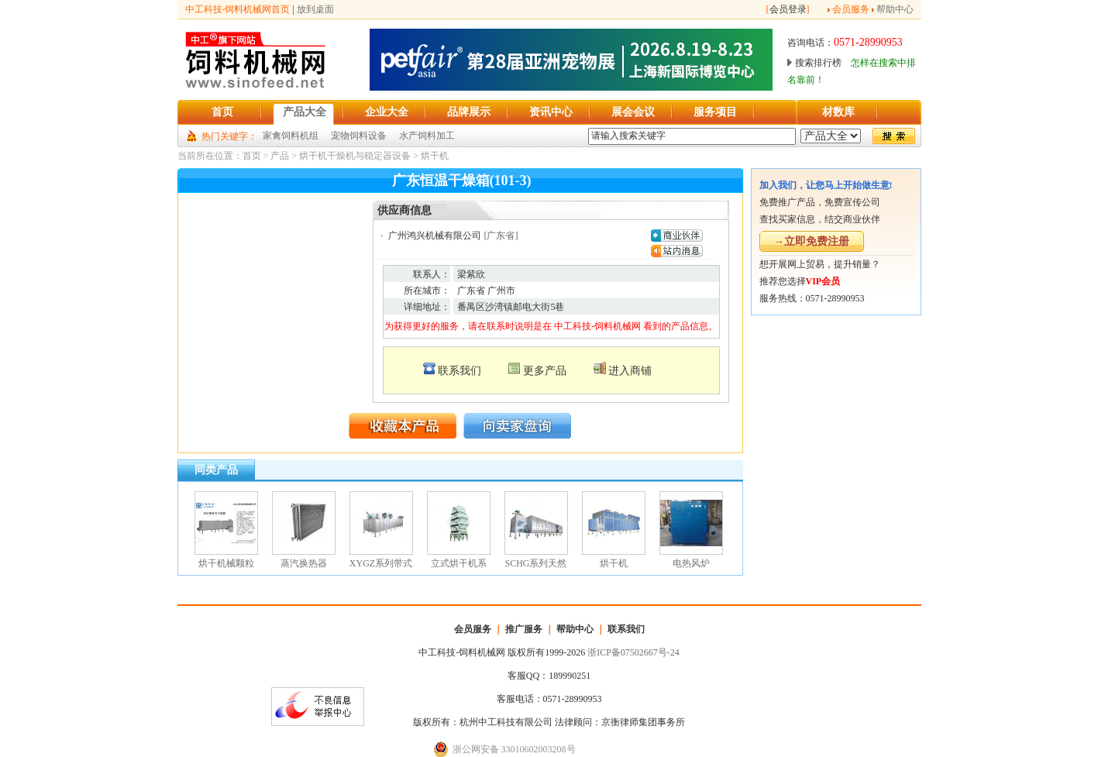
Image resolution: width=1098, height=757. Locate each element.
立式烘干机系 (459, 563)
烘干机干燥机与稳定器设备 (355, 155)
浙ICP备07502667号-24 (633, 652)
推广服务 (523, 629)
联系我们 (459, 371)
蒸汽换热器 (304, 563)
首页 (252, 155)
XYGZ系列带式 (380, 563)
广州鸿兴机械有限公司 (434, 235)
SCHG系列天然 (535, 563)
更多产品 (544, 371)
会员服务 (850, 9)
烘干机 (435, 155)
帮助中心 (895, 9)
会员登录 (788, 9)
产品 (279, 155)
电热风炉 (691, 563)
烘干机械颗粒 (226, 563)
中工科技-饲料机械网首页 (238, 9)
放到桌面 (315, 9)
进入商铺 (630, 371)
